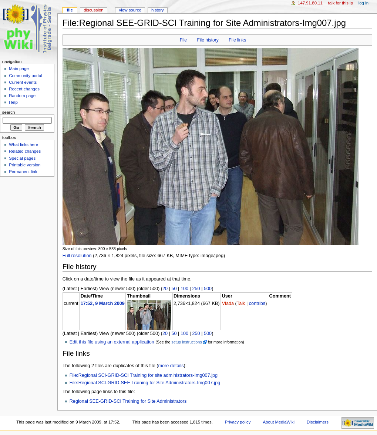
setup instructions (186, 342)
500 (208, 288)
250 (196, 288)
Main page (19, 68)
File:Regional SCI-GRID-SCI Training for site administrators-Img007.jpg (144, 375)
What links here (23, 144)
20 (165, 288)
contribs (257, 303)
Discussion (93, 10)
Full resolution (77, 255)
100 (184, 288)
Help (13, 102)
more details (171, 365)
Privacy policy (238, 422)
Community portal (25, 75)
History (157, 10)
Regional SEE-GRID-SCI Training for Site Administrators (128, 401)
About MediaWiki (278, 422)
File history (208, 40)
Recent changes (24, 89)
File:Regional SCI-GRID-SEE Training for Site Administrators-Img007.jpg (145, 382)
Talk (241, 303)
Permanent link (23, 171)
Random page (22, 95)
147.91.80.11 (310, 3)
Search (8, 112)
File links (237, 40)
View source (130, 10)
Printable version (24, 165)
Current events (23, 82)
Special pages (22, 158)
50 (173, 288)
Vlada (228, 303)
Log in (363, 3)
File (183, 40)
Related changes (25, 151)
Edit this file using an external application (112, 342)
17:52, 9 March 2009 (103, 303)
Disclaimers (318, 422)
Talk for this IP (340, 3)
